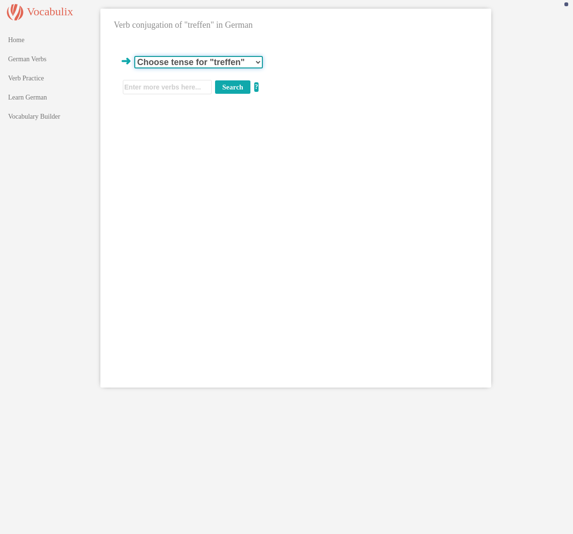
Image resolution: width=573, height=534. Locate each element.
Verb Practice (26, 78)
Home (16, 40)
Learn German (27, 97)
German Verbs (27, 59)
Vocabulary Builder (34, 116)
